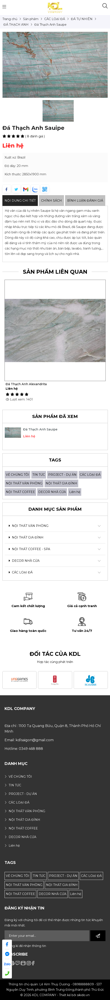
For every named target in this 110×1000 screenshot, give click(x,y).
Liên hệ (74, 492)
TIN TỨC (38, 475)
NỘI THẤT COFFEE (20, 492)
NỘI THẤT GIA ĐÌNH (61, 483)
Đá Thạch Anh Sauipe (40, 429)
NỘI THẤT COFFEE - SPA (29, 549)
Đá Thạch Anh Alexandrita (26, 384)
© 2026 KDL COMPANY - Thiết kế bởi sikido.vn (55, 995)
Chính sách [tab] (51, 201)
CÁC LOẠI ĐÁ (90, 475)
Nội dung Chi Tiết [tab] (20, 201)
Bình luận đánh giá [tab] (85, 201)
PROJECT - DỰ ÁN (62, 475)
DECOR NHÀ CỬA (52, 492)
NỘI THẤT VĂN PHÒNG (24, 483)
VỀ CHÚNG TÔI (17, 475)
